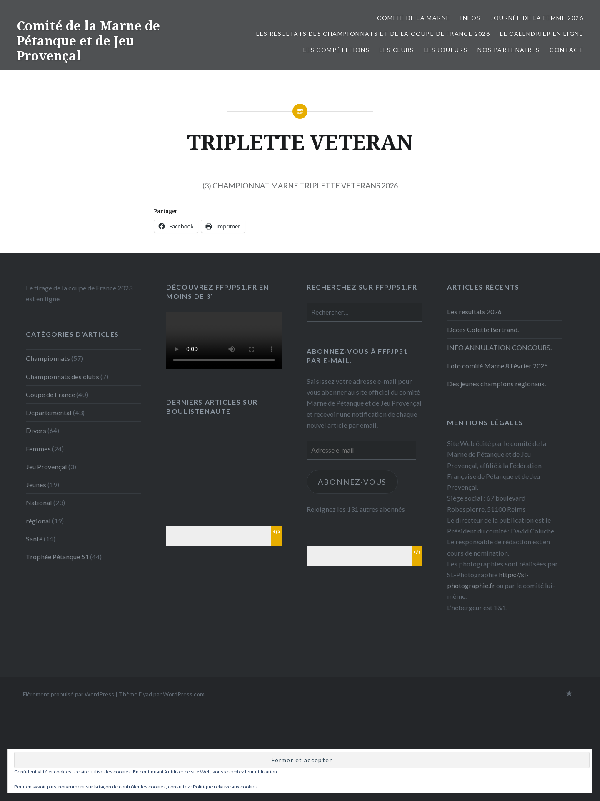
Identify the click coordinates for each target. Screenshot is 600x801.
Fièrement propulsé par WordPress (68, 694)
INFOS (470, 17)
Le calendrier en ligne (541, 33)
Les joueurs (446, 49)
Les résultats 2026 (474, 311)
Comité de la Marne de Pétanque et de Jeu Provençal (88, 40)
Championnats (48, 358)
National (39, 502)
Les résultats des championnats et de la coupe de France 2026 (373, 33)
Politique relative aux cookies (225, 786)
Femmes (38, 449)
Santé (34, 539)
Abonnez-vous (353, 481)
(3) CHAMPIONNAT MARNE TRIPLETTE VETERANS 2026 (300, 185)
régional (38, 521)
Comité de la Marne (413, 17)
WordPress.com (184, 694)
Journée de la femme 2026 (536, 17)
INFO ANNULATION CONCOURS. (499, 347)
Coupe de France (50, 394)
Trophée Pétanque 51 (57, 557)
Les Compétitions (336, 49)
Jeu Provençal (46, 467)
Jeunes (36, 484)
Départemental (49, 412)
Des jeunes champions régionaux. (496, 384)
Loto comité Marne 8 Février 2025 (497, 366)
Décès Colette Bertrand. (483, 329)
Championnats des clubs (62, 376)
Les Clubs (397, 49)
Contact (566, 49)
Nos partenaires (509, 49)
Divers (36, 430)
